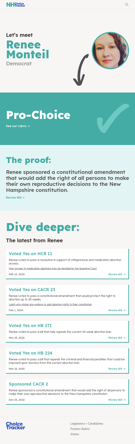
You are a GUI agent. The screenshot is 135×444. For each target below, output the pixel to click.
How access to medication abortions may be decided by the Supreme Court (53, 268)
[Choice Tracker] (35, 426)
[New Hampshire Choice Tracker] (15, 4)
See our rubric (16, 126)
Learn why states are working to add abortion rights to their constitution (50, 304)
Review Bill (13, 197)
